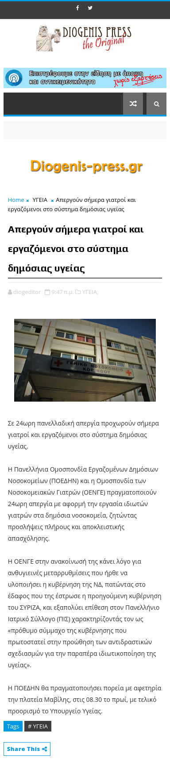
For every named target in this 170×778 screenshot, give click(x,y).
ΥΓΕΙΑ (40, 200)
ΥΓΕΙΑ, (90, 292)
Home (16, 200)
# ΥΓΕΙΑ (38, 726)
